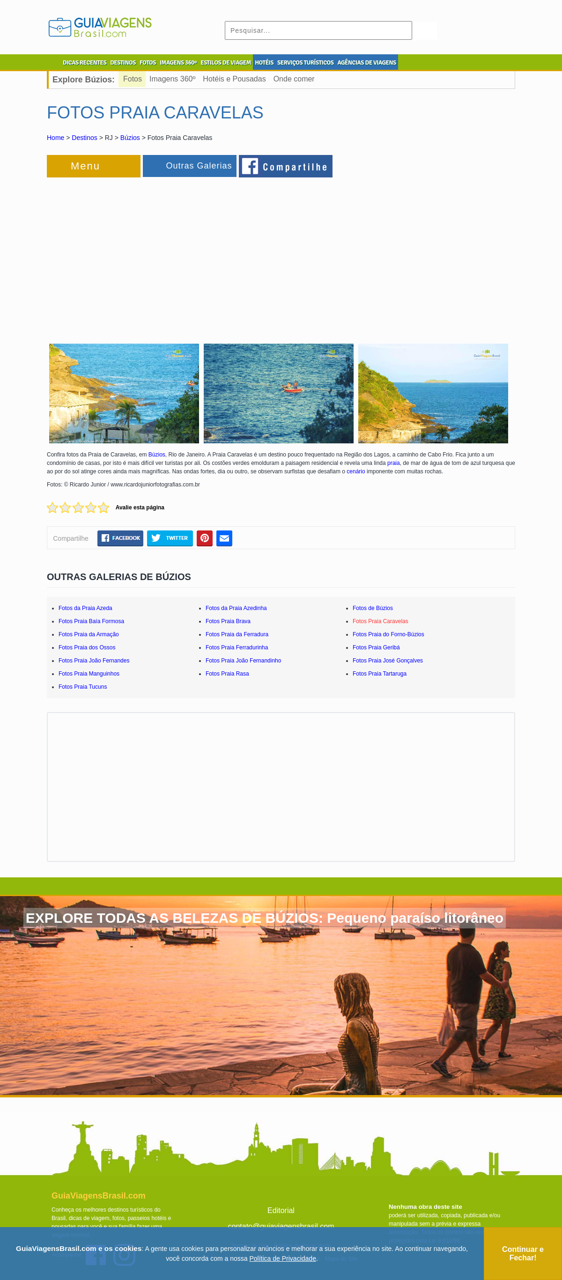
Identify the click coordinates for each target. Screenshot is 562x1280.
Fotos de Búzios (373, 608)
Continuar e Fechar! (523, 1253)
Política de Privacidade (283, 1258)
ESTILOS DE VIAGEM (225, 62)
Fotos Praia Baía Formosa (91, 621)
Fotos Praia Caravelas (380, 621)
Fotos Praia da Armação (89, 634)
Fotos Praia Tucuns (83, 687)
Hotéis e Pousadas (234, 79)
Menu (85, 166)
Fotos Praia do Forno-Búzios (388, 634)
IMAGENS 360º (178, 62)
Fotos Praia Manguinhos (89, 673)
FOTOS (148, 62)
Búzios (130, 137)
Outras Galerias (199, 165)
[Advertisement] (149, 254)
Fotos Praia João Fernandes (94, 660)
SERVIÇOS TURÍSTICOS (305, 62)
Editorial (281, 1210)
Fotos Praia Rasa (227, 673)
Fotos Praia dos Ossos (87, 647)
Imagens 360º (172, 79)
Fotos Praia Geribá (376, 647)
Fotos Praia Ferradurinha (237, 647)
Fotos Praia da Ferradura (237, 634)
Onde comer (294, 79)
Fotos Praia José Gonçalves (388, 660)
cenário (357, 471)
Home (55, 137)
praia (393, 463)
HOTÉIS (264, 62)
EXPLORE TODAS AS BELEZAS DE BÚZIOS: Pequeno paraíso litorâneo (264, 918)
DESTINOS (123, 62)
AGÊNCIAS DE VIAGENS (366, 62)
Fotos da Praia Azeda (85, 608)
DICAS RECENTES (84, 62)
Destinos (84, 137)
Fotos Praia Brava (228, 621)
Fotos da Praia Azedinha (236, 608)
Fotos (132, 79)
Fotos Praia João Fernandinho (243, 660)
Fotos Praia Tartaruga (380, 673)
